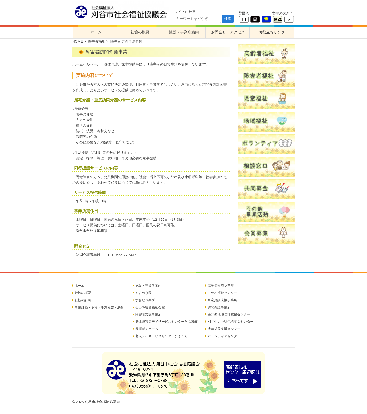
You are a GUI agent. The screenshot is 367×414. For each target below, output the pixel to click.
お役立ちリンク (272, 32)
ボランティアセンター (224, 336)
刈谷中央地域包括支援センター (230, 321)
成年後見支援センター (224, 329)
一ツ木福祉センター (222, 293)
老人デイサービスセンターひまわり (161, 336)
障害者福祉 (96, 41)
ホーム (96, 32)
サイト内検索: (186, 12)
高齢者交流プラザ (221, 285)
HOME (77, 41)
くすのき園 (143, 293)
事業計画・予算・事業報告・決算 (99, 307)
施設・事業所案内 (184, 32)
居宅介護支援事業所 (222, 300)
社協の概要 (140, 32)
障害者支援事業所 (148, 314)
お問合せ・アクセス (228, 32)
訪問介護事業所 (219, 307)
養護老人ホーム (146, 329)
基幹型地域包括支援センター (229, 314)
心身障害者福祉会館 (150, 307)
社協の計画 (83, 300)
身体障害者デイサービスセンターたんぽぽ (166, 321)
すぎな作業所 (145, 300)
